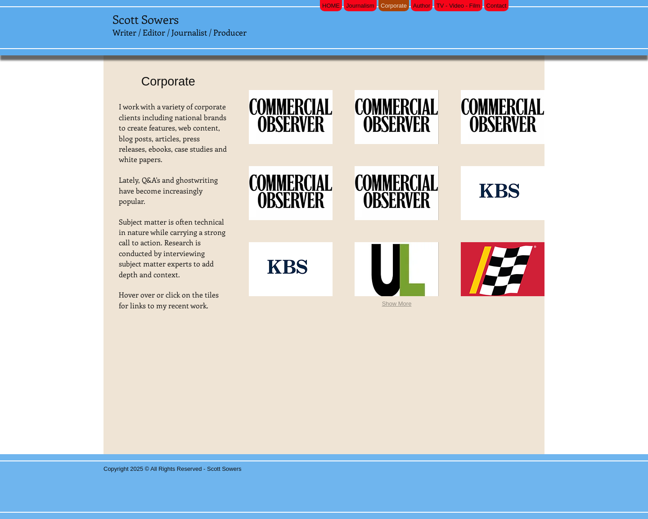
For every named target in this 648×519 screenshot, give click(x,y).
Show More (397, 303)
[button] (291, 117)
